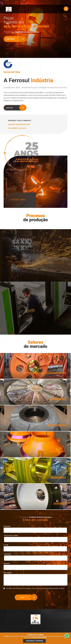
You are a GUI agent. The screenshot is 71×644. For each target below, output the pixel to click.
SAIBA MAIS (10, 39)
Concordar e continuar (34, 641)
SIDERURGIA (58, 477)
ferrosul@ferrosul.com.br (17, 128)
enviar (22, 597)
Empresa (7, 526)
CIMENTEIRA (58, 399)
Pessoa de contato (11, 535)
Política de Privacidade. (39, 637)
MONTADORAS (57, 425)
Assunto (7, 563)
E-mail (6, 545)
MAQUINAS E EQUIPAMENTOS (47, 373)
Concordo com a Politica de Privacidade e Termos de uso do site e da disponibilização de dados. (34, 588)
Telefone (7, 554)
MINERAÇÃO (58, 451)
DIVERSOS (59, 503)
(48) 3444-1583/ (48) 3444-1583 (19, 124)
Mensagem (8, 573)
